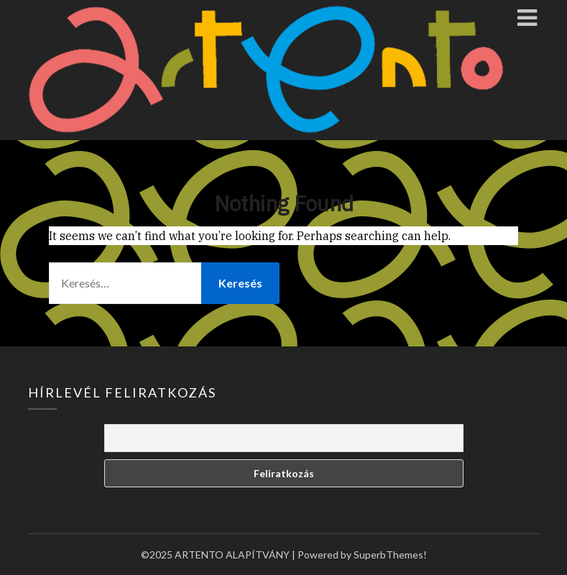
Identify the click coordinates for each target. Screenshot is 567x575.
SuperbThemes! (390, 554)
